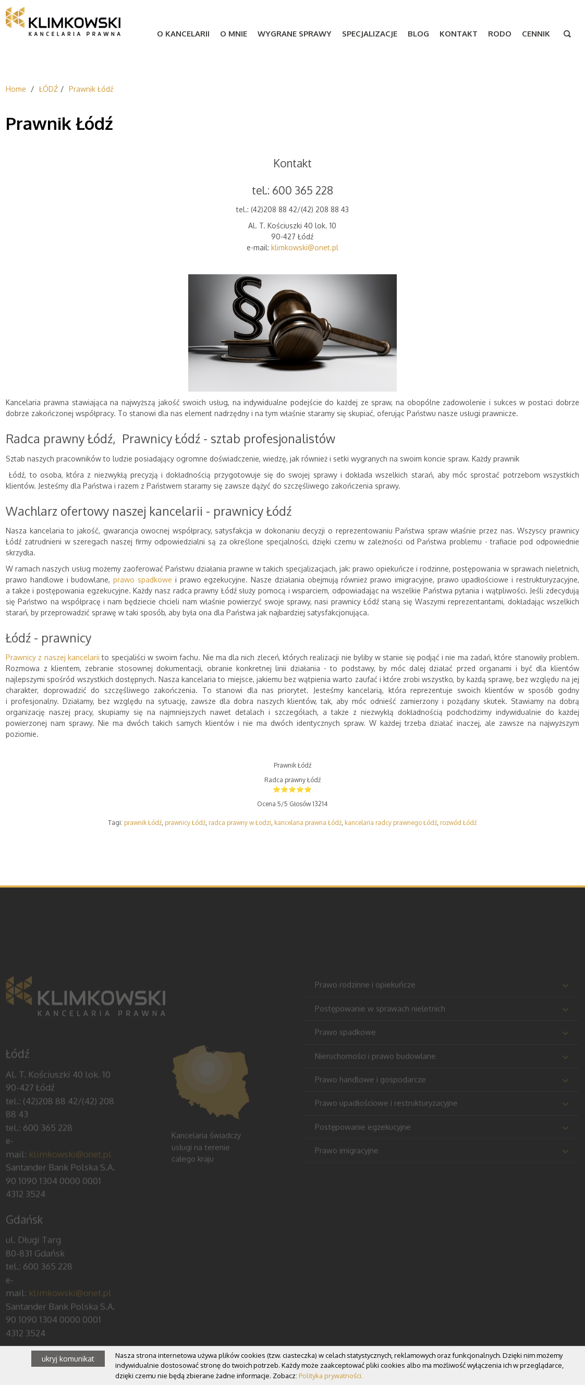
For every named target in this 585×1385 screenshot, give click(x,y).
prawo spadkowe (142, 579)
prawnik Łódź (143, 823)
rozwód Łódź (458, 823)
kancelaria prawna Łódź (308, 823)
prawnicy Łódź (185, 823)
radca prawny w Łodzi (240, 823)
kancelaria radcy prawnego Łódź (391, 823)
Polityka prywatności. (331, 1375)
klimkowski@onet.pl (304, 247)
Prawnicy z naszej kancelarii (53, 657)
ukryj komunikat (68, 1358)
